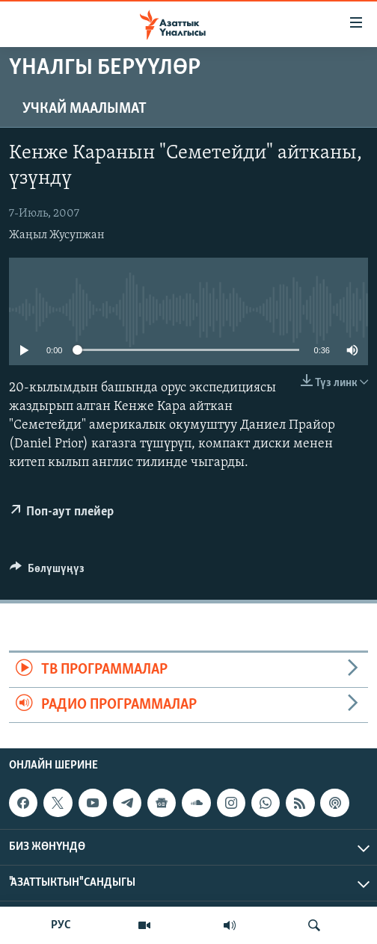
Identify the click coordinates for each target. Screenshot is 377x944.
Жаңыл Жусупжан (57, 235)
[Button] (47, 572)
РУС (61, 925)
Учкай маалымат (84, 109)
